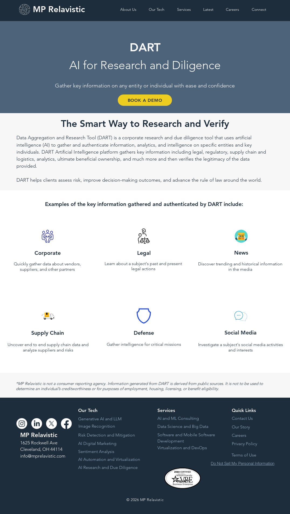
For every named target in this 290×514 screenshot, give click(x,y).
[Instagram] (21, 423)
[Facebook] (66, 423)
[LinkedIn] (36, 423)
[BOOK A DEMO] (145, 100)
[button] (132, 9)
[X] (51, 423)
